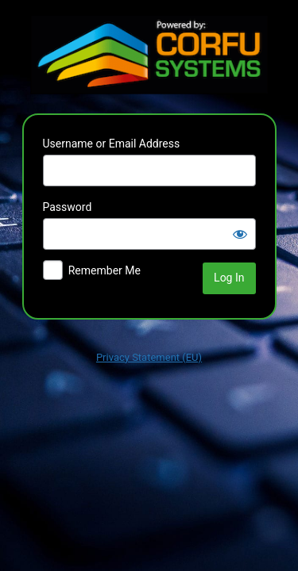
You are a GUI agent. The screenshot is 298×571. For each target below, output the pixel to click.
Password (67, 207)
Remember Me (104, 270)
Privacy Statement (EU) (149, 357)
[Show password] (240, 234)
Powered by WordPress (149, 54)
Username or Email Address (111, 143)
